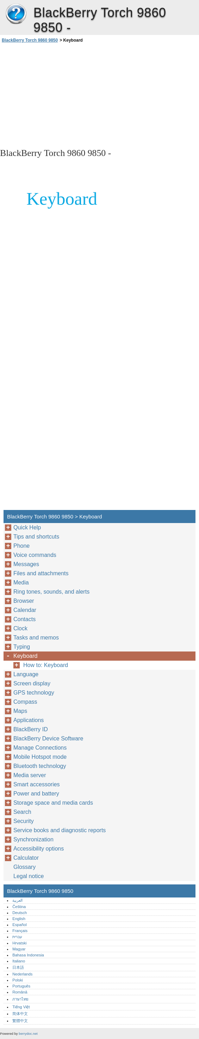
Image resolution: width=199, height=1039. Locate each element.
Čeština (19, 907)
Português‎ (21, 986)
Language (25, 674)
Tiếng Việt (21, 1007)
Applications (28, 720)
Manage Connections (40, 748)
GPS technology (33, 693)
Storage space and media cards (53, 803)
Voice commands (34, 555)
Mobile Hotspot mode (40, 757)
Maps (20, 711)
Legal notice (28, 876)
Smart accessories (36, 784)
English (18, 919)
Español (19, 925)
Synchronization (33, 839)
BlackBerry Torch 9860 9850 (15, 14)
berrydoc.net (28, 1033)
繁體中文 (20, 1021)
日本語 (18, 967)
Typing (21, 647)
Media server (29, 775)
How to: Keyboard (45, 665)
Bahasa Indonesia (28, 955)
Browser (23, 601)
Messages (26, 564)
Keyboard (25, 656)
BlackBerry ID (30, 729)
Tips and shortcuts (36, 537)
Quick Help (27, 527)
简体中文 (20, 1013)
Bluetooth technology (39, 766)
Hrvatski (19, 943)
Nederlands (22, 974)
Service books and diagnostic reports (59, 830)
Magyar (18, 949)
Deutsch (19, 913)
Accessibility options (38, 849)
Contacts (24, 619)
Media (21, 582)
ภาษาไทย (20, 999)
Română (19, 992)
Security (23, 821)
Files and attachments (41, 573)
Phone (21, 546)
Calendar (24, 610)
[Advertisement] (63, 95)
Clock (20, 628)
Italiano (18, 961)
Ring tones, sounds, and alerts (51, 592)
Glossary (24, 867)
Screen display (31, 683)
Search (22, 812)
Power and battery (36, 794)
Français (19, 931)
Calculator (26, 858)
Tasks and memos (36, 638)
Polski (17, 980)
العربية (17, 900)
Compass (25, 702)
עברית (17, 937)
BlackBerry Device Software (48, 738)
